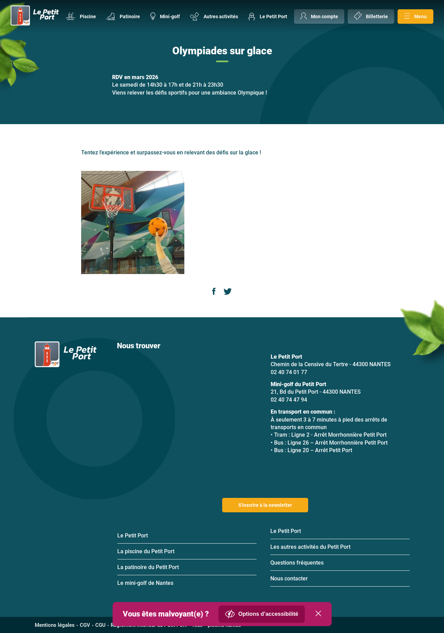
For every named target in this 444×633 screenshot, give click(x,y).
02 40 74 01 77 (289, 372)
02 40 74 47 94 (289, 399)
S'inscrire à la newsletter (265, 505)
